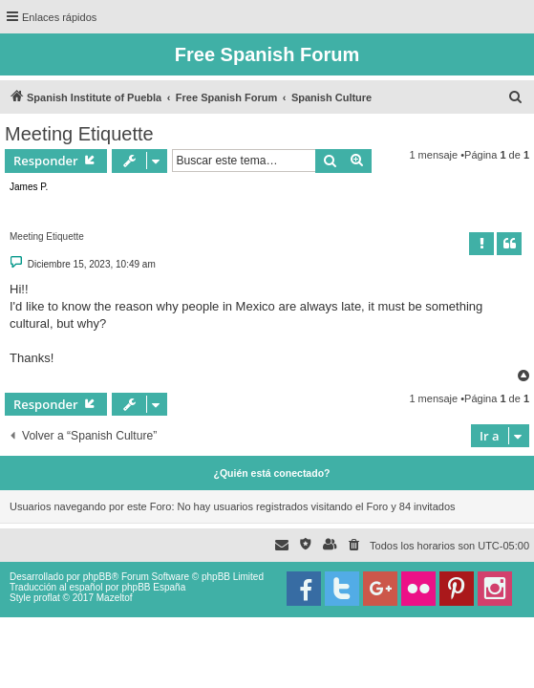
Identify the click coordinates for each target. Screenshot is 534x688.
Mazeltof (114, 597)
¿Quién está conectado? (272, 473)
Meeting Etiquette (79, 133)
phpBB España (153, 587)
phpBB (97, 576)
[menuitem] (515, 97)
